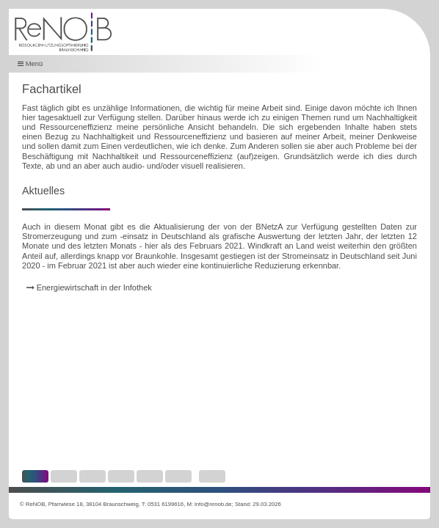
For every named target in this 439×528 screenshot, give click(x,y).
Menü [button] (30, 63)
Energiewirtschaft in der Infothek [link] (89, 287)
